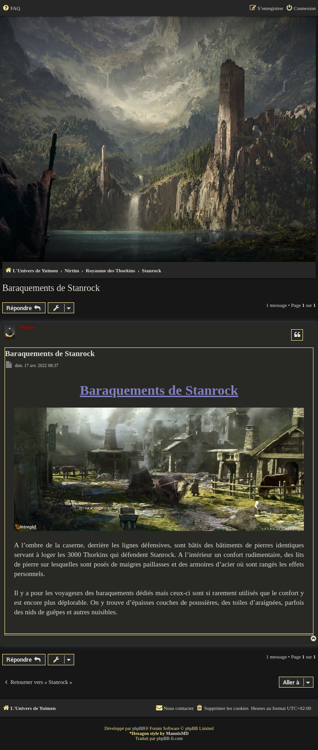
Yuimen (27, 327)
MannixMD (177, 733)
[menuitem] (11, 8)
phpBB (138, 728)
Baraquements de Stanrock (51, 288)
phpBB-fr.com (169, 738)
